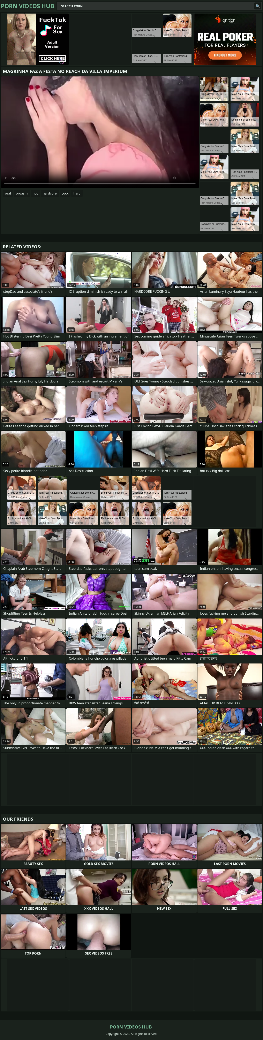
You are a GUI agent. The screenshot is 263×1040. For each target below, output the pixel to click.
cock (65, 193)
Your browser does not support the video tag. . (100, 132)
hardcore (50, 193)
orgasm (22, 193)
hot (35, 193)
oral (8, 193)
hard (77, 193)
